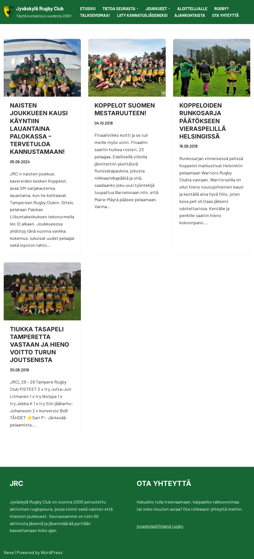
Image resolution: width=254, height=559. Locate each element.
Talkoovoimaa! (95, 15)
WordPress (52, 552)
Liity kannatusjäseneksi (142, 15)
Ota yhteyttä (225, 15)
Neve (9, 552)
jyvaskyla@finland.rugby (160, 526)
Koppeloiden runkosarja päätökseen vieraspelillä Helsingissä (202, 121)
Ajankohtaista (189, 15)
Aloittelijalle (192, 8)
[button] (138, 9)
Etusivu (87, 8)
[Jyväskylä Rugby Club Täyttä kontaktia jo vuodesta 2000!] (38, 12)
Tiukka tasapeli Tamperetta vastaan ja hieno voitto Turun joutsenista (39, 345)
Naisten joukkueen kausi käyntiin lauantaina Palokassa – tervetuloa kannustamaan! (39, 128)
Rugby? (221, 8)
